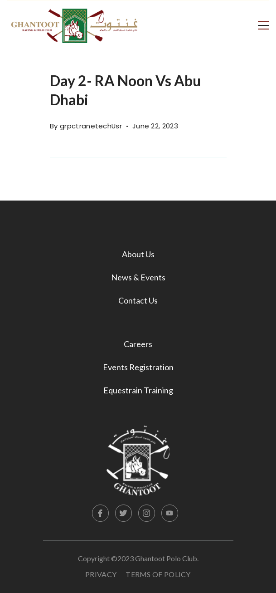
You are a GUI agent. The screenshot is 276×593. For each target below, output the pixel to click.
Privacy (100, 574)
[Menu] (263, 24)
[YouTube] (170, 513)
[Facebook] (100, 513)
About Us (138, 254)
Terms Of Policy (158, 574)
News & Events (138, 277)
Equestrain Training (138, 390)
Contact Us (138, 300)
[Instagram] (146, 513)
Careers (138, 344)
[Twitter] (123, 513)
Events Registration (138, 367)
